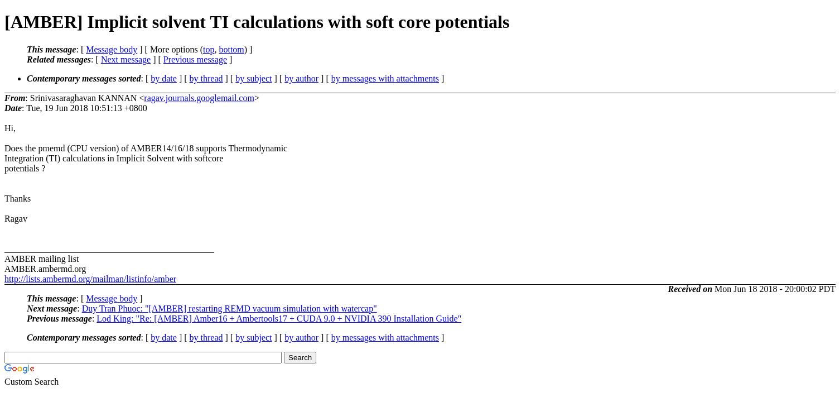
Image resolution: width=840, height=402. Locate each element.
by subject (253, 78)
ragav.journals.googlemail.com (199, 98)
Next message (126, 59)
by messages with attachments (385, 78)
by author (301, 78)
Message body (111, 49)
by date (164, 78)
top (208, 49)
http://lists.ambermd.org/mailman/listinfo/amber (90, 279)
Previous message (195, 59)
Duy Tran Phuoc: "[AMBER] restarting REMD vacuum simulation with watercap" (229, 308)
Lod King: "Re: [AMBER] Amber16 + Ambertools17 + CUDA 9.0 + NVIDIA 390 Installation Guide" (278, 318)
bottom (231, 49)
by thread (206, 78)
